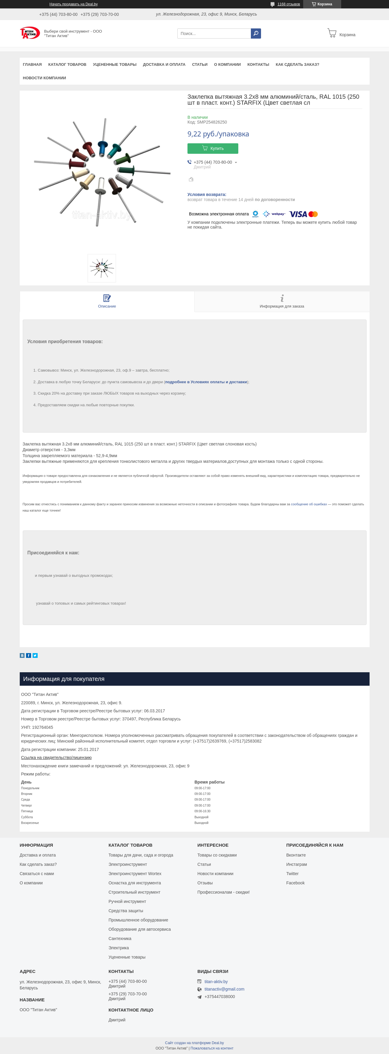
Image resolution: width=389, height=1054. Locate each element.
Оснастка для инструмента (135, 882)
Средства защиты (126, 910)
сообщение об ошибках (309, 504)
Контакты (258, 64)
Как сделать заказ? (297, 64)
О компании (227, 64)
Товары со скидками (217, 855)
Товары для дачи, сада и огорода (141, 855)
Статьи (200, 64)
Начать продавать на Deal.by (74, 4)
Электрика (119, 947)
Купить (217, 148)
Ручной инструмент (127, 901)
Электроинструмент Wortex (135, 873)
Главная (32, 64)
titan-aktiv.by (216, 981)
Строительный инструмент (134, 892)
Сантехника (120, 938)
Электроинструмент (128, 864)
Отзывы (205, 882)
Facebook (295, 882)
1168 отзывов (288, 4)
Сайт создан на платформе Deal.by (194, 1043)
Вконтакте (296, 855)
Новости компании (44, 78)
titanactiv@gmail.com (224, 989)
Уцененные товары (114, 64)
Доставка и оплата (164, 64)
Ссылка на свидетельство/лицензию (56, 757)
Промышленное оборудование (138, 920)
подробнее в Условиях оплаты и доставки (206, 382)
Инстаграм (296, 864)
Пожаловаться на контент (211, 1048)
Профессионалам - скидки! (223, 892)
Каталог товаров (67, 64)
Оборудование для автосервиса (140, 929)
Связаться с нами (37, 873)
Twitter (292, 873)
